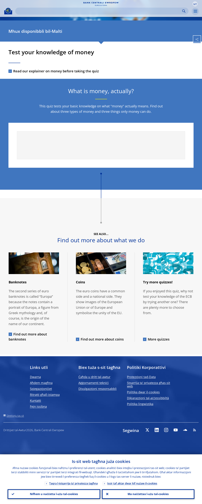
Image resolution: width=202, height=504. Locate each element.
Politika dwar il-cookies (143, 392)
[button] (195, 3)
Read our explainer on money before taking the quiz (56, 71)
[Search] (99, 11)
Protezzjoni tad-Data (141, 377)
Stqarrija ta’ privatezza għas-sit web (148, 384)
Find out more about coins (102, 339)
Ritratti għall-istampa (45, 395)
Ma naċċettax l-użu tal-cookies (148, 494)
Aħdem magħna (41, 383)
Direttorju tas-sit (15, 415)
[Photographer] (56, 271)
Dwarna (35, 377)
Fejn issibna (38, 406)
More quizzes (159, 339)
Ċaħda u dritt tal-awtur (94, 377)
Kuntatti (35, 400)
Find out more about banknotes (28, 337)
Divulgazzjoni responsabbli (97, 389)
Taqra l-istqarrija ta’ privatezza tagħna (73, 483)
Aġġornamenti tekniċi (93, 383)
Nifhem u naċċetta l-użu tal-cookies (54, 494)
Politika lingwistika (140, 404)
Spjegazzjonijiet (41, 389)
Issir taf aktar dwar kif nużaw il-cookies (132, 483)
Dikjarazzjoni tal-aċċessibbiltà (148, 398)
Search (184, 11)
